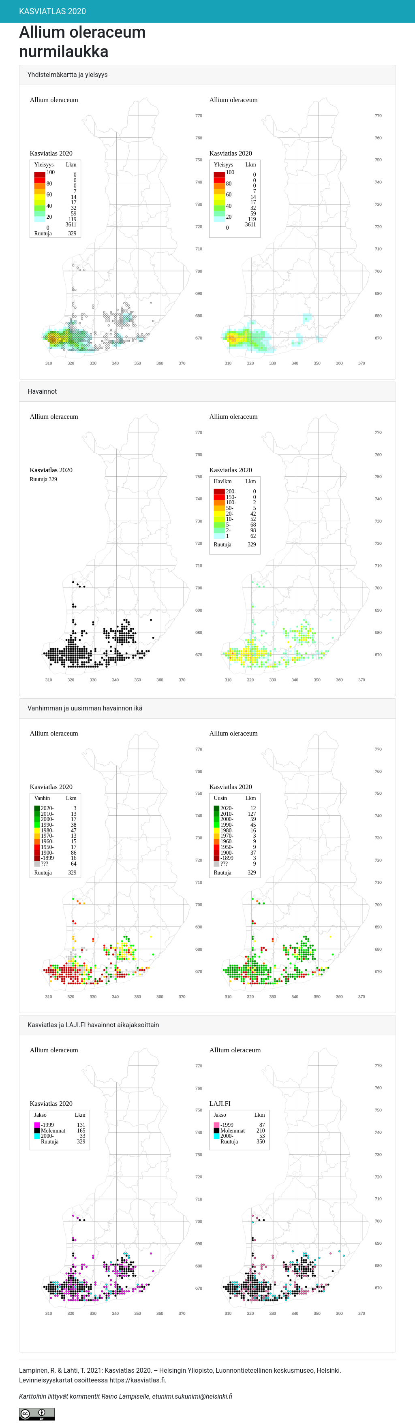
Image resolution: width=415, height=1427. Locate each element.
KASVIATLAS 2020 (52, 11)
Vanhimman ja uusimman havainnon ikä (85, 708)
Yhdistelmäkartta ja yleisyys (68, 75)
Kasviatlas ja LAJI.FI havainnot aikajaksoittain (93, 1025)
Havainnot (42, 391)
